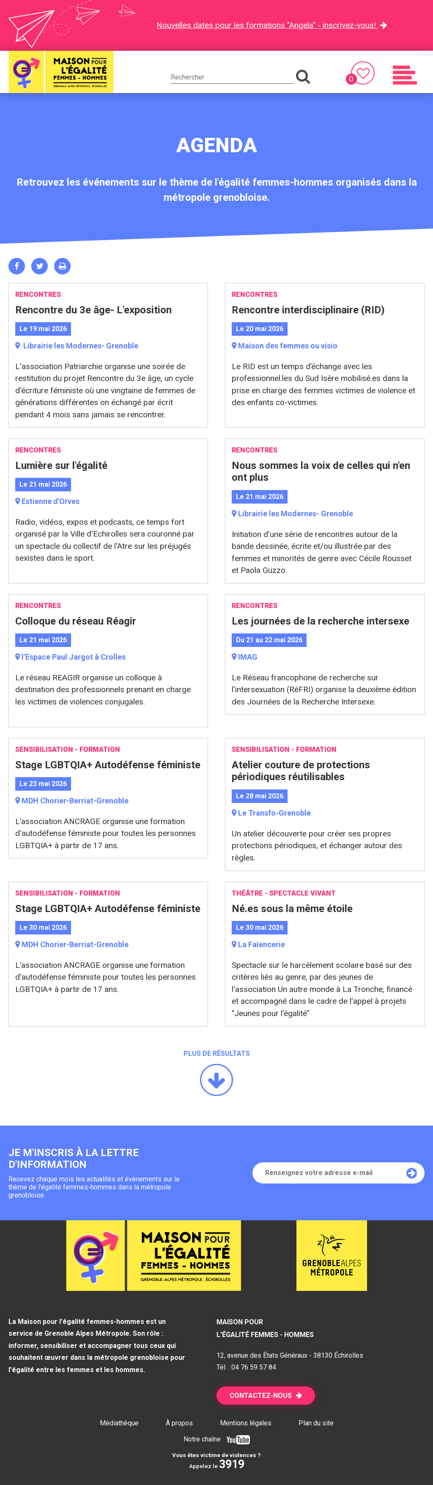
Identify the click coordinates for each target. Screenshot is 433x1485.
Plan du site (316, 1423)
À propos (179, 1423)
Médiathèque (119, 1423)
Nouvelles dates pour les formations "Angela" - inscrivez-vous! (267, 25)
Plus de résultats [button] (217, 1053)
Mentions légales (245, 1423)
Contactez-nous (261, 1396)
